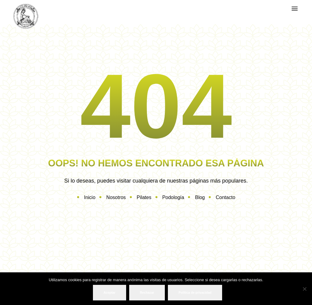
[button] (294, 8)
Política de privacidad (195, 292)
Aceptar (109, 292)
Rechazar (147, 292)
